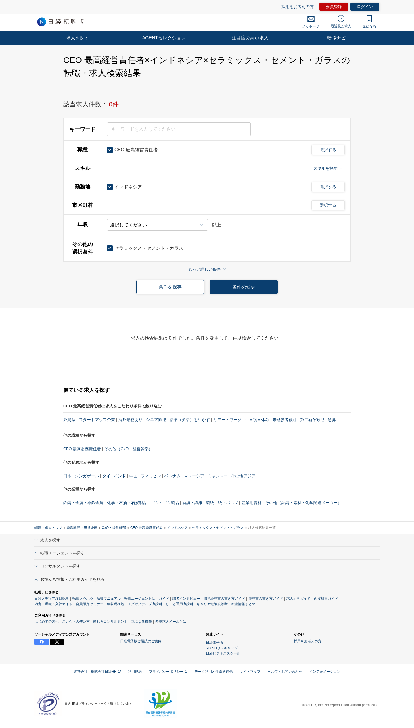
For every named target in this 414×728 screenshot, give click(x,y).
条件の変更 (243, 287)
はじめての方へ (46, 622)
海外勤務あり (130, 419)
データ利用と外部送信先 (214, 672)
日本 (67, 476)
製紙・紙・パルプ (222, 502)
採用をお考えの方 (297, 6)
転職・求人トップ (48, 528)
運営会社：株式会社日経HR (97, 672)
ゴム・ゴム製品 (165, 502)
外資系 (69, 419)
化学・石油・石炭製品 (127, 502)
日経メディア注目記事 (51, 598)
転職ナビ (336, 37)
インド (120, 476)
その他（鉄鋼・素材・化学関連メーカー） (303, 502)
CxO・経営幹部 (114, 528)
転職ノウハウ (82, 598)
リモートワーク (227, 419)
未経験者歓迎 (285, 419)
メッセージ (310, 22)
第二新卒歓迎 (312, 419)
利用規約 (135, 672)
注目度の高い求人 (250, 37)
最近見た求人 (341, 21)
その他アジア (243, 476)
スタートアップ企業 (97, 419)
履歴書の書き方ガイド (265, 598)
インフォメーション (324, 672)
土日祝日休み (257, 419)
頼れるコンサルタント (110, 622)
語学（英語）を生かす (190, 419)
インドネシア (177, 528)
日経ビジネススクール (223, 653)
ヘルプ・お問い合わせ (285, 672)
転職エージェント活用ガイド (146, 598)
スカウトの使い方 (76, 622)
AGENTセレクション (163, 37)
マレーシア (194, 476)
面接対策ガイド (326, 598)
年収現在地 (115, 604)
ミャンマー (218, 476)
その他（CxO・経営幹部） (128, 449)
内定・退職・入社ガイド (53, 604)
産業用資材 (251, 502)
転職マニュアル (109, 598)
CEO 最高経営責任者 (146, 528)
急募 (332, 419)
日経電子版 (214, 643)
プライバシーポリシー (168, 672)
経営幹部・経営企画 (81, 528)
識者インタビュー (186, 598)
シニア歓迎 (156, 419)
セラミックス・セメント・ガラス (218, 528)
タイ (106, 476)
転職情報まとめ (243, 604)
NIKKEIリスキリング (222, 648)
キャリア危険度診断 (212, 604)
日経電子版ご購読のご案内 (141, 641)
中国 (133, 476)
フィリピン (151, 476)
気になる (369, 21)
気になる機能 (141, 622)
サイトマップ (250, 672)
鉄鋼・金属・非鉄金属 (83, 502)
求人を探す (77, 37)
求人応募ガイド (298, 598)
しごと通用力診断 (179, 604)
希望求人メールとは (170, 622)
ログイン (365, 6)
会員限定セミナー (89, 604)
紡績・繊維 (192, 502)
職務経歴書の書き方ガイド (224, 598)
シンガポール (87, 476)
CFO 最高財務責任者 (82, 449)
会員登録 (334, 6)
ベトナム (172, 476)
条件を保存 (170, 287)
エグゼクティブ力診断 (145, 604)
